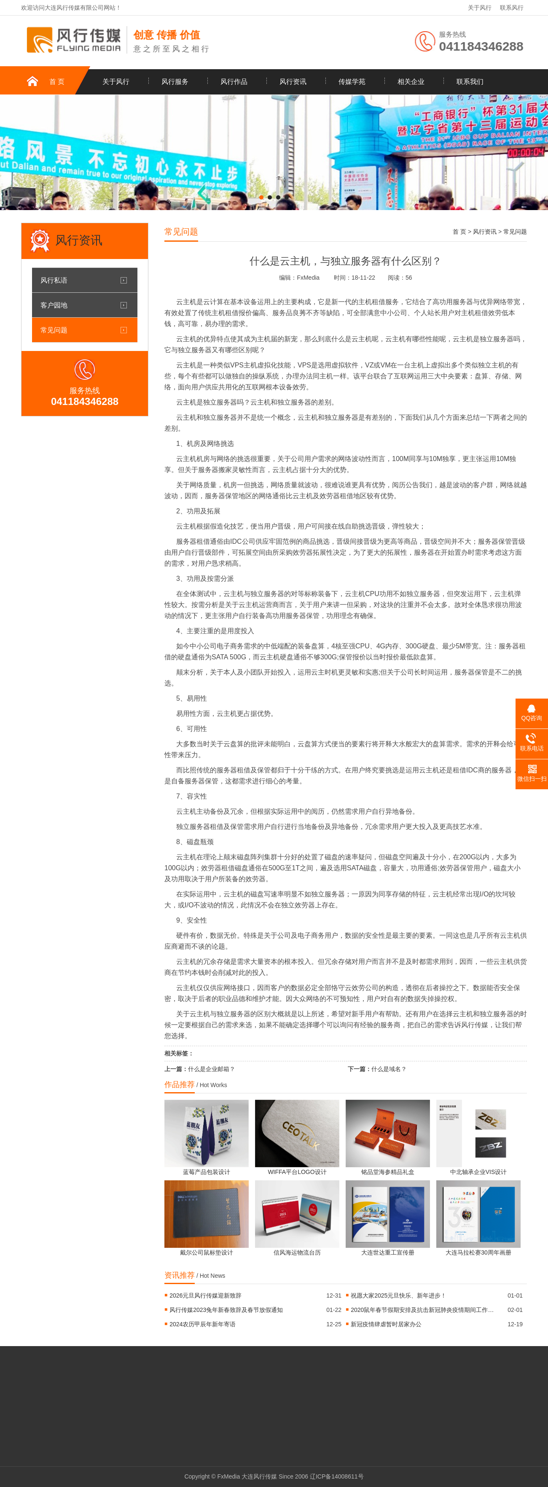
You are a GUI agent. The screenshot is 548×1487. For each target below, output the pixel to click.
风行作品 (233, 81)
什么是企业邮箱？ (211, 1069)
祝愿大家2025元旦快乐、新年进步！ (398, 1295)
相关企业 (411, 81)
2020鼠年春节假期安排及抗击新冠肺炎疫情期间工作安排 (422, 1309)
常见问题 (53, 330)
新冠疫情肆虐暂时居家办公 (386, 1324)
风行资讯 (292, 81)
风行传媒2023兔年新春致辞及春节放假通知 (226, 1309)
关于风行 (480, 7)
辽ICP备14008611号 (337, 1476)
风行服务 (174, 81)
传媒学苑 (351, 81)
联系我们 (470, 81)
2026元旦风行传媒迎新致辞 (205, 1295)
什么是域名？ (389, 1069)
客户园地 (53, 305)
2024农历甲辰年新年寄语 (202, 1324)
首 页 (56, 81)
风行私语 (53, 280)
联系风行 (512, 7)
